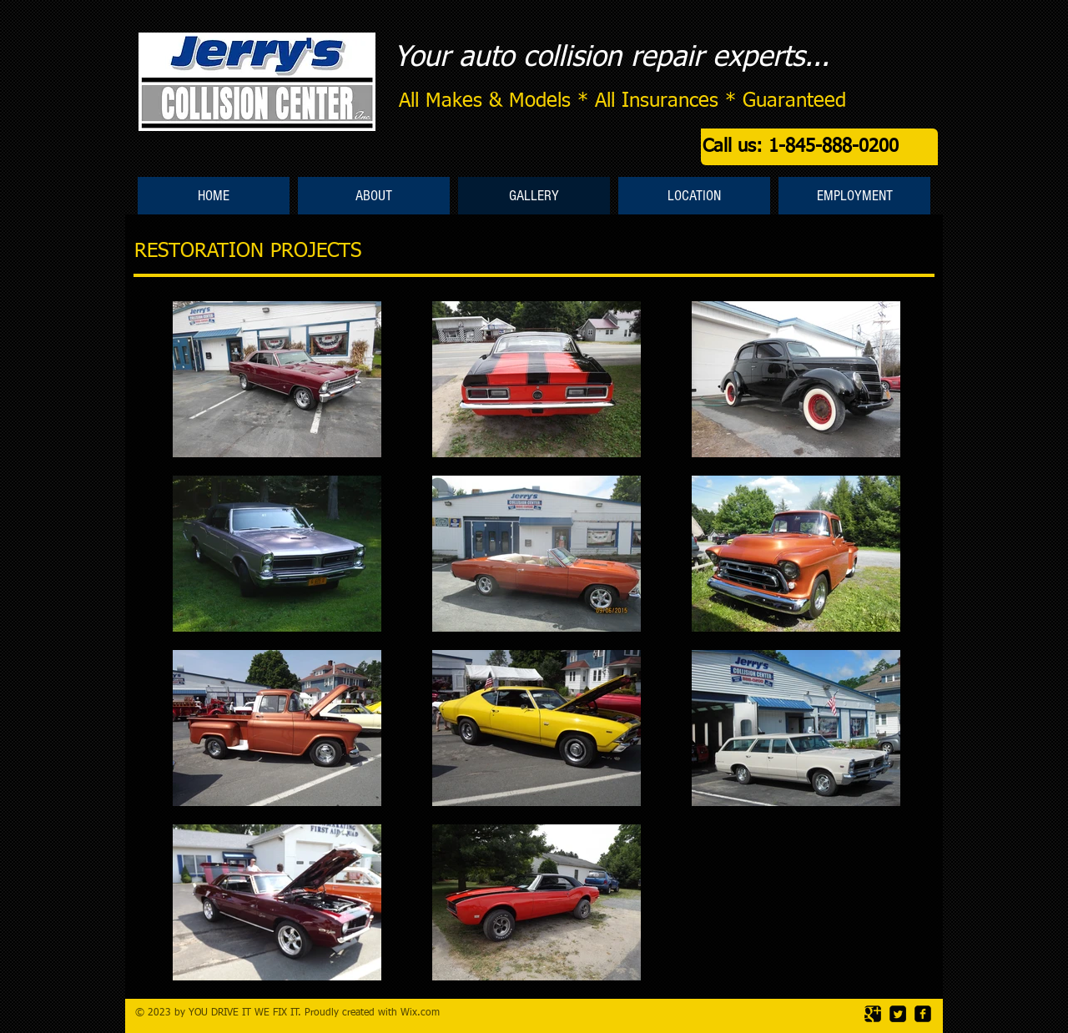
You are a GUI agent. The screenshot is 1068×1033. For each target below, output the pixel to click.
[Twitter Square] (897, 1013)
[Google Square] (872, 1013)
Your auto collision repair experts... (611, 58)
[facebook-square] (922, 1013)
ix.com (425, 1013)
